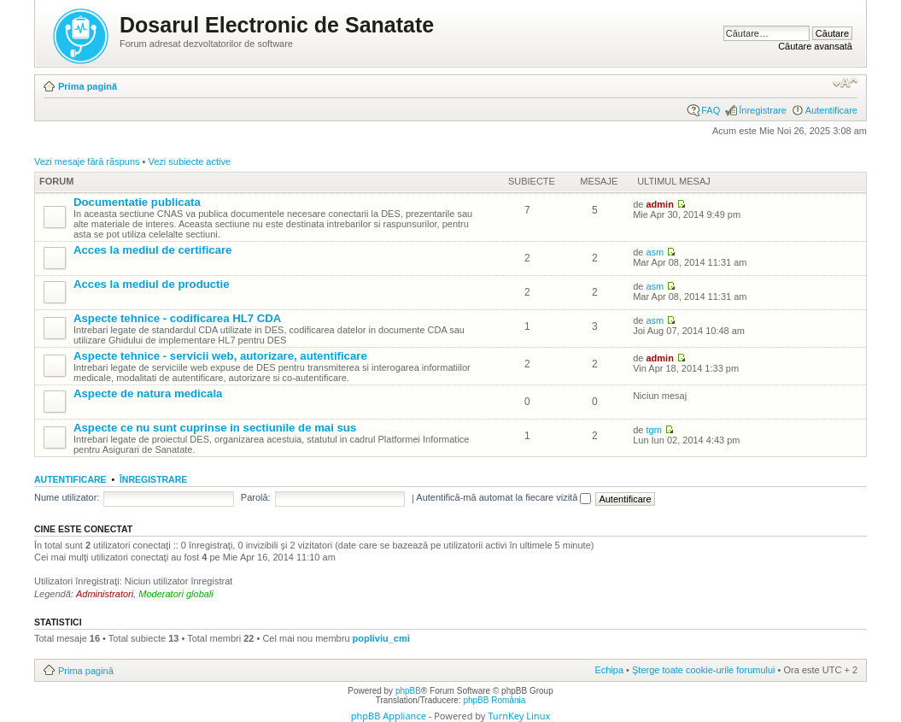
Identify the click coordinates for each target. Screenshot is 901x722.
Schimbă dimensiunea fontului (845, 83)
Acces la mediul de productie (151, 284)
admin (659, 204)
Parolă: (256, 497)
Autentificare (831, 110)
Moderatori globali (175, 594)
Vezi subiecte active (189, 161)
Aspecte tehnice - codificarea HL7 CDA (177, 318)
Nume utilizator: (66, 497)
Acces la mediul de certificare (152, 250)
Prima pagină (87, 86)
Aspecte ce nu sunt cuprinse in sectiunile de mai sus (214, 427)
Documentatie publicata (137, 202)
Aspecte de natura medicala (147, 393)
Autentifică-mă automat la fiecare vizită (503, 497)
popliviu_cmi (381, 638)
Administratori (104, 594)
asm (655, 252)
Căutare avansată (815, 46)
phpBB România (494, 700)
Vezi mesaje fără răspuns (87, 161)
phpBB (408, 691)
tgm (653, 430)
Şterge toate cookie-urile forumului (703, 670)
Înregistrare (763, 110)
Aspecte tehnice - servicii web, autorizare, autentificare (220, 355)
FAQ (710, 110)
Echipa (608, 670)
